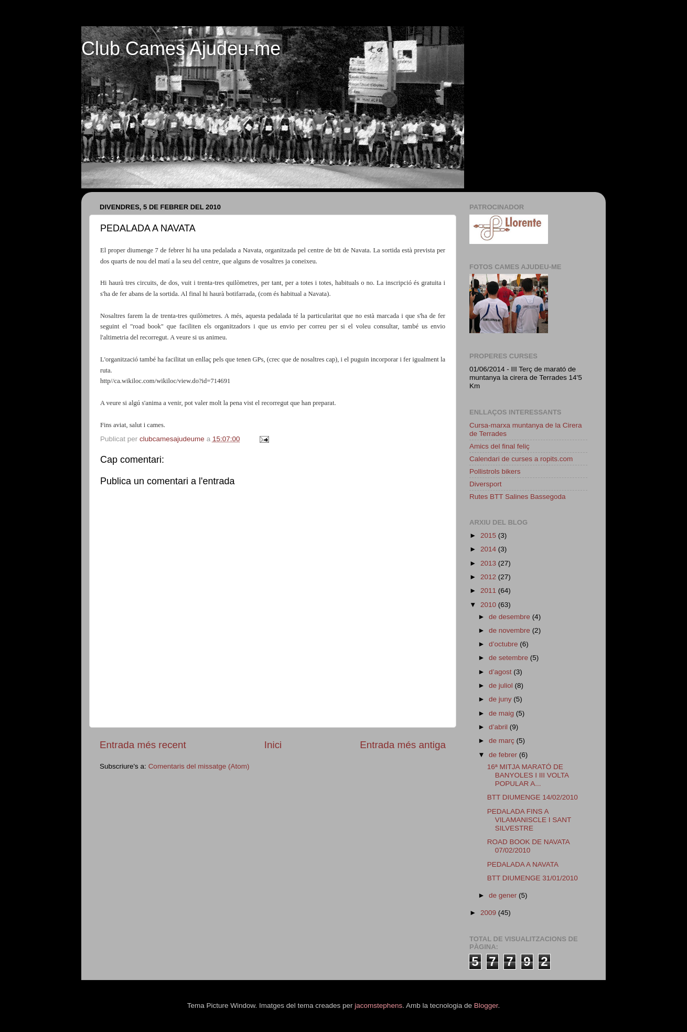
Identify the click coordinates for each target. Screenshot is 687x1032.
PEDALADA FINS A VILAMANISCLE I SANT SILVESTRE (529, 819)
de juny (501, 699)
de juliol (502, 685)
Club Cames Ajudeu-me (181, 48)
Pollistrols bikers (495, 471)
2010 (489, 605)
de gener (504, 895)
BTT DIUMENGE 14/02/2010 (532, 797)
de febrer (504, 755)
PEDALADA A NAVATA (523, 864)
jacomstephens (378, 1005)
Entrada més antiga (403, 744)
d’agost (501, 672)
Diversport (485, 484)
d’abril (499, 727)
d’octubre (504, 644)
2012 (489, 577)
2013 (489, 563)
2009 (489, 913)
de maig (502, 713)
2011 (489, 590)
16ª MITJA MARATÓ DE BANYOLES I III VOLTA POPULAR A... (528, 775)
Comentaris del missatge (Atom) (199, 766)
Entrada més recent (143, 744)
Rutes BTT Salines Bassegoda (517, 497)
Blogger (486, 1005)
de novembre (510, 630)
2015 (489, 535)
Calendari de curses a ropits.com (521, 459)
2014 (489, 549)
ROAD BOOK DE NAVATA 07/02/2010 (528, 846)
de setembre (509, 658)
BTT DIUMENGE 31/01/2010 (532, 878)
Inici (273, 744)
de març (503, 740)
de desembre (510, 617)
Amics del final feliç (499, 446)
